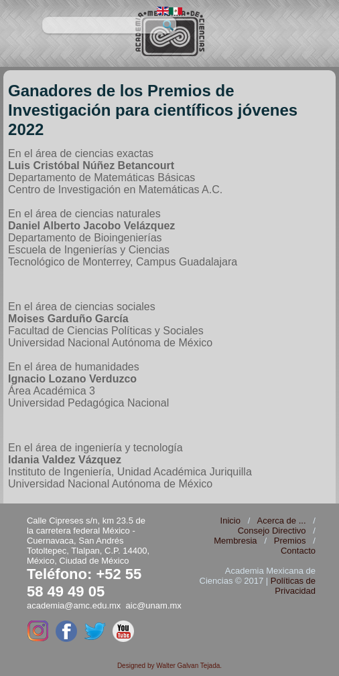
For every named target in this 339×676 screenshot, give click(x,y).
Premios (290, 541)
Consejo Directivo (272, 531)
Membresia (235, 541)
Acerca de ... (281, 521)
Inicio (230, 521)
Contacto (298, 551)
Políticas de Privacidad (293, 586)
